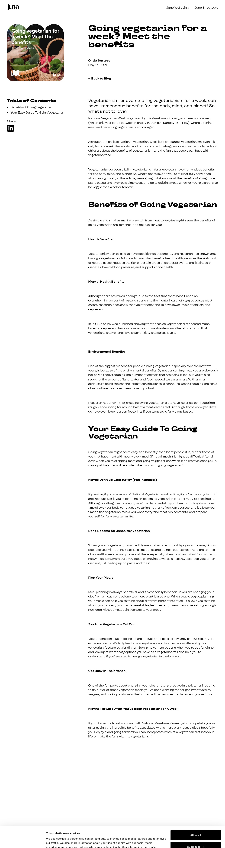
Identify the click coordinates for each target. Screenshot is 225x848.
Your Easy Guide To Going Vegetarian (37, 112)
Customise (196, 826)
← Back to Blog (99, 78)
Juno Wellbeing (177, 7)
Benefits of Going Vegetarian (31, 107)
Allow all (195, 815)
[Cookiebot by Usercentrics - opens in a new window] (22, 841)
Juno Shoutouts (206, 7)
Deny (195, 838)
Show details (54, 841)
